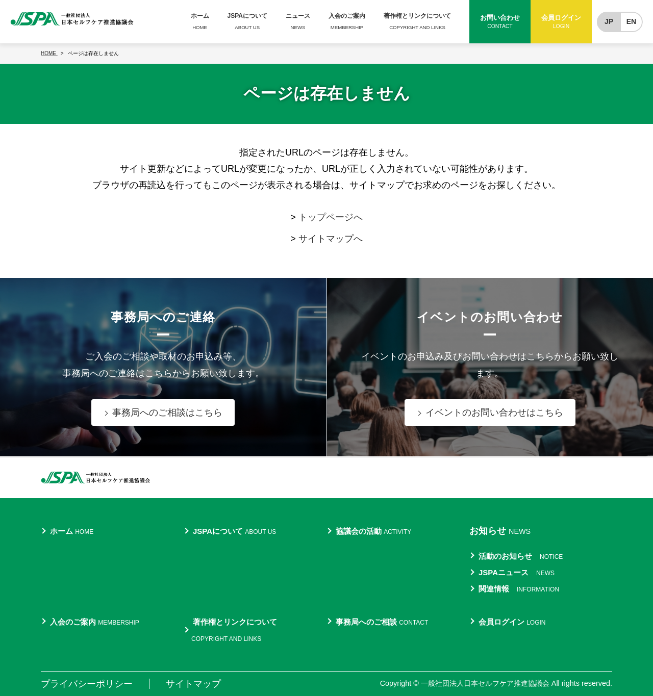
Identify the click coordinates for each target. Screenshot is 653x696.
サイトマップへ (330, 239)
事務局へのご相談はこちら (167, 412)
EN (631, 21)
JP (609, 21)
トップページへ (330, 217)
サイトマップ (193, 684)
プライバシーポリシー (87, 684)
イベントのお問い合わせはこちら (494, 412)
